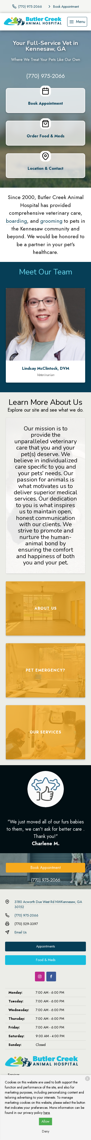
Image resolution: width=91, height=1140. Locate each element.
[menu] (77, 22)
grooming (51, 221)
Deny (45, 1131)
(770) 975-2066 (45, 76)
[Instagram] (40, 976)
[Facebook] (51, 976)
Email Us (20, 932)
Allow (45, 1121)
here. (46, 1112)
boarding (16, 221)
